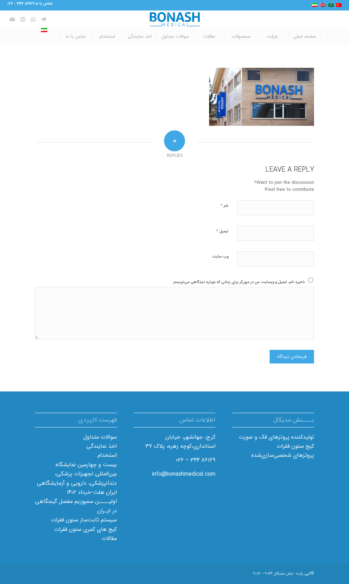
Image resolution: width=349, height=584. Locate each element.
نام (224, 205)
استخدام (107, 455)
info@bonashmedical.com (183, 474)
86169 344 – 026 (195, 460)
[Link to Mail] (12, 19)
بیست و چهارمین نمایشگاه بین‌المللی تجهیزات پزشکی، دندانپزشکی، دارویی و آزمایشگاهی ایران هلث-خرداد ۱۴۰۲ (77, 478)
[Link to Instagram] (22, 19)
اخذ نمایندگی (101, 446)
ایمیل (222, 231)
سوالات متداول (100, 437)
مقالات (109, 538)
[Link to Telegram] (43, 19)
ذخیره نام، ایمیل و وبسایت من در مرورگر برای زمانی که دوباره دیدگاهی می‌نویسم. (238, 282)
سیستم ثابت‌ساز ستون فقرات (84, 519)
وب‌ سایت (220, 257)
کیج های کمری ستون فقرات (85, 529)
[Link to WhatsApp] (33, 19)
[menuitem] (305, 36)
